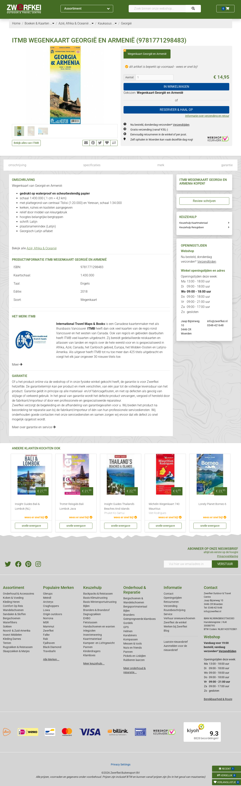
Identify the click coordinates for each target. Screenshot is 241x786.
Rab (45, 638)
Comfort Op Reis (13, 606)
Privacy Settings (120, 764)
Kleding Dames (12, 638)
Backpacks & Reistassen (98, 593)
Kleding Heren (11, 601)
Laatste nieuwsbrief (176, 641)
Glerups (47, 593)
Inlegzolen (89, 630)
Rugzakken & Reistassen (18, 647)
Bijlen (86, 606)
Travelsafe (49, 651)
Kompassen (130, 639)
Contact (168, 593)
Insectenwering (92, 634)
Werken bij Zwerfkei (175, 626)
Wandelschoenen (13, 610)
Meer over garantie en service (34, 427)
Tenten (7, 642)
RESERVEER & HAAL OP (176, 110)
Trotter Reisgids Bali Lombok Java (72, 506)
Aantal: (129, 77)
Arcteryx (48, 601)
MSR (46, 622)
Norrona (48, 618)
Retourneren (171, 601)
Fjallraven (49, 642)
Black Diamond (52, 647)
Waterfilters (10, 622)
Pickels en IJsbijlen (134, 655)
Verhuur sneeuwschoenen (179, 618)
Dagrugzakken (92, 614)
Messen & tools (132, 643)
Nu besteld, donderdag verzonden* (160, 124)
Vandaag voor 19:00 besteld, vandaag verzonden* (220, 647)
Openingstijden (173, 597)
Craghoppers (51, 606)
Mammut (48, 626)
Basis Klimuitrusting (95, 597)
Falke (46, 634)
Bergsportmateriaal (135, 606)
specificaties (91, 165)
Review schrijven (204, 201)
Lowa (46, 610)
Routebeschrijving (174, 610)
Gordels (128, 623)
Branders (128, 614)
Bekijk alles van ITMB (26, 142)
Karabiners (130, 635)
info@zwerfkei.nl (217, 321)
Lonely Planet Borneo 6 (212, 504)
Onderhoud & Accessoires (18, 593)
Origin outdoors (52, 614)
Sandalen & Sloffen (14, 614)
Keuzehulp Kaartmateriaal (193, 222)
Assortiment (87, 8)
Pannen (128, 651)
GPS (126, 627)
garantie (227, 165)
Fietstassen (90, 622)
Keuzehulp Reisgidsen (191, 227)
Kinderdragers (91, 651)
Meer (17, 364)
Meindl (47, 597)
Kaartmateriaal (92, 638)
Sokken (7, 626)
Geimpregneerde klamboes (139, 618)
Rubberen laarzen (134, 660)
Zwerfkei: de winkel (175, 622)
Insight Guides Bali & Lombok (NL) (27, 506)
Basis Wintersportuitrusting (99, 601)
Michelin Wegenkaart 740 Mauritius (165, 508)
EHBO (86, 618)
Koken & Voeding (13, 597)
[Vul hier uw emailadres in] (188, 564)
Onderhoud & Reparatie (134, 590)
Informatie (173, 587)
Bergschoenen (11, 618)
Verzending (170, 606)
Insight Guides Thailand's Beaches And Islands (120, 508)
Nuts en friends (132, 647)
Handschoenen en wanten (99, 626)
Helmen (128, 631)
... (52, 23)
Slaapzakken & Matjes (16, 651)
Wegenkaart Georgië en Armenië (145, 52)
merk (160, 165)
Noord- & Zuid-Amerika (16, 630)
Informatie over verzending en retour (207, 115)
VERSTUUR (225, 564)
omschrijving (17, 165)
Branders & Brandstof (96, 610)
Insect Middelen (12, 634)
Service (168, 614)
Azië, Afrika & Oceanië (42, 248)
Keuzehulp (92, 587)
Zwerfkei (48, 630)
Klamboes (89, 655)
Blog (166, 630)
